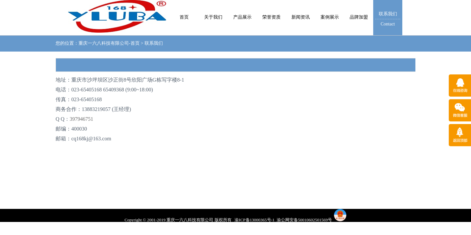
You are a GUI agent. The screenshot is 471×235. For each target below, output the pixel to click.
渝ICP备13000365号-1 (254, 219)
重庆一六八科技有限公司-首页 (109, 43)
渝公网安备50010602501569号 (304, 219)
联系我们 (154, 43)
